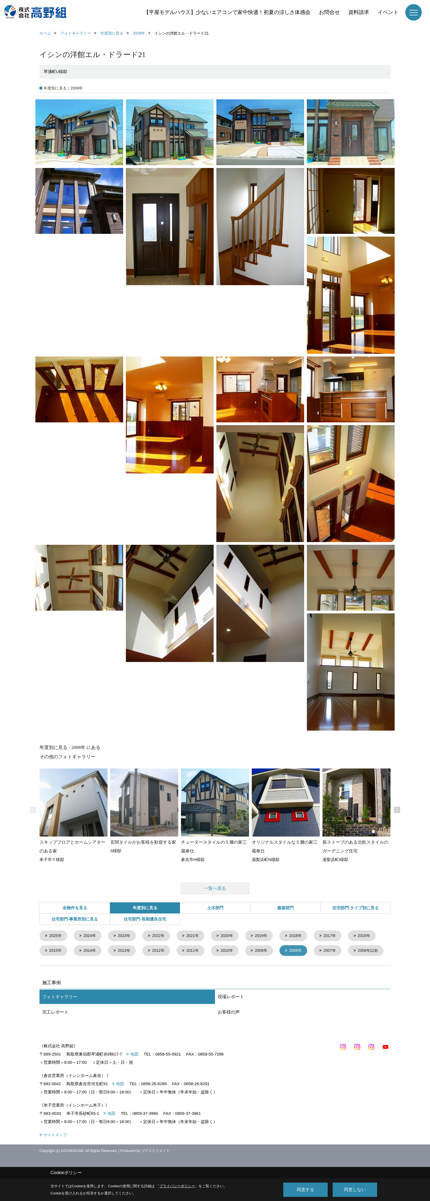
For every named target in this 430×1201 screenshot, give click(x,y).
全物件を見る (75, 908)
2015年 (91, 951)
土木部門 (215, 908)
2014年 (127, 951)
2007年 (56, 966)
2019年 (269, 936)
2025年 (56, 936)
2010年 (269, 951)
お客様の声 (229, 1028)
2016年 (56, 951)
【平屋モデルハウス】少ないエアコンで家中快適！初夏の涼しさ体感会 (227, 12)
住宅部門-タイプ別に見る (355, 908)
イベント (388, 12)
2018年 (304, 936)
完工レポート (55, 1028)
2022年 (162, 936)
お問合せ (329, 12)
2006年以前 (95, 966)
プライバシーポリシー (177, 1186)
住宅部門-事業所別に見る (75, 919)
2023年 (127, 936)
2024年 (91, 936)
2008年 (339, 951)
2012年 (198, 951)
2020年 (233, 936)
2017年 (339, 936)
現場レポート (231, 1013)
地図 (134, 1070)
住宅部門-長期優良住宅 (145, 919)
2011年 (233, 951)
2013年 (162, 951)
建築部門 (285, 908)
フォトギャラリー (59, 1013)
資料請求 (358, 12)
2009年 (304, 951)
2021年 (198, 936)
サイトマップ (55, 1151)
